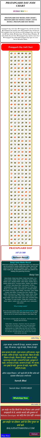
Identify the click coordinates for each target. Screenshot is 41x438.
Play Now (6, 436)
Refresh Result (20, 257)
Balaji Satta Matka (27, 311)
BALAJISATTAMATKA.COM (20, 428)
